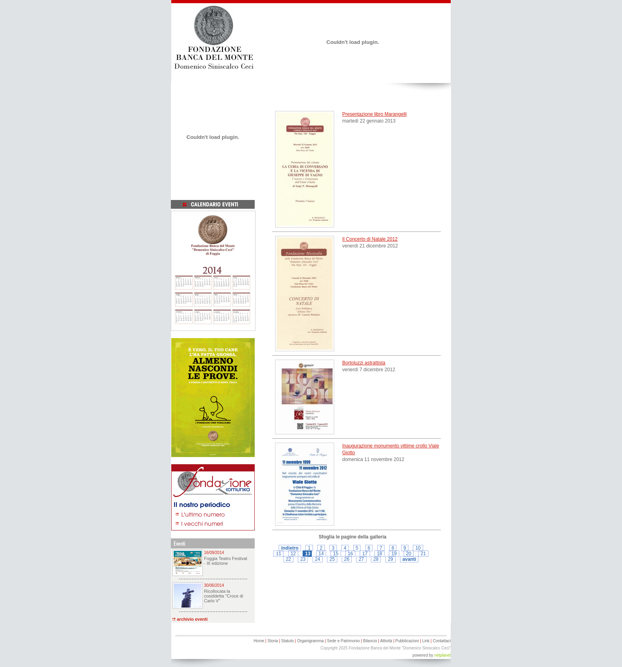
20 (408, 553)
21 (423, 553)
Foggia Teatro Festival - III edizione (225, 561)
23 (302, 559)
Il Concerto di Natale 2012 (370, 239)
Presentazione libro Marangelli (374, 114)
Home (259, 641)
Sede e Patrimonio (343, 641)
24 (317, 559)
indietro (290, 548)
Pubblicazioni (407, 641)
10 (417, 548)
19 (393, 553)
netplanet (442, 655)
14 (321, 553)
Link (425, 641)
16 (350, 553)
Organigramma (310, 641)
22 (288, 559)
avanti (409, 559)
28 (375, 559)
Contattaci (442, 641)
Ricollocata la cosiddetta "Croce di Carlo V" (223, 596)
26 (346, 559)
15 (335, 553)
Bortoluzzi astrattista (363, 363)
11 (278, 553)
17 (364, 553)
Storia (272, 641)
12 (293, 553)
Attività (386, 641)
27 (361, 559)
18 (379, 553)
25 (332, 559)
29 (390, 559)
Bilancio (370, 641)
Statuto (287, 641)
